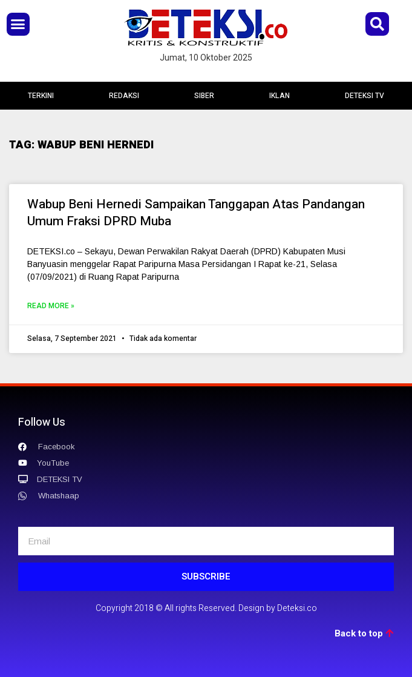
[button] (18, 24)
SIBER (204, 95)
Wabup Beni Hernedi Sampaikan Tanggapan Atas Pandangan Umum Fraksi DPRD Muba (196, 213)
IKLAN (279, 95)
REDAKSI (124, 95)
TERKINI (41, 95)
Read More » (50, 306)
